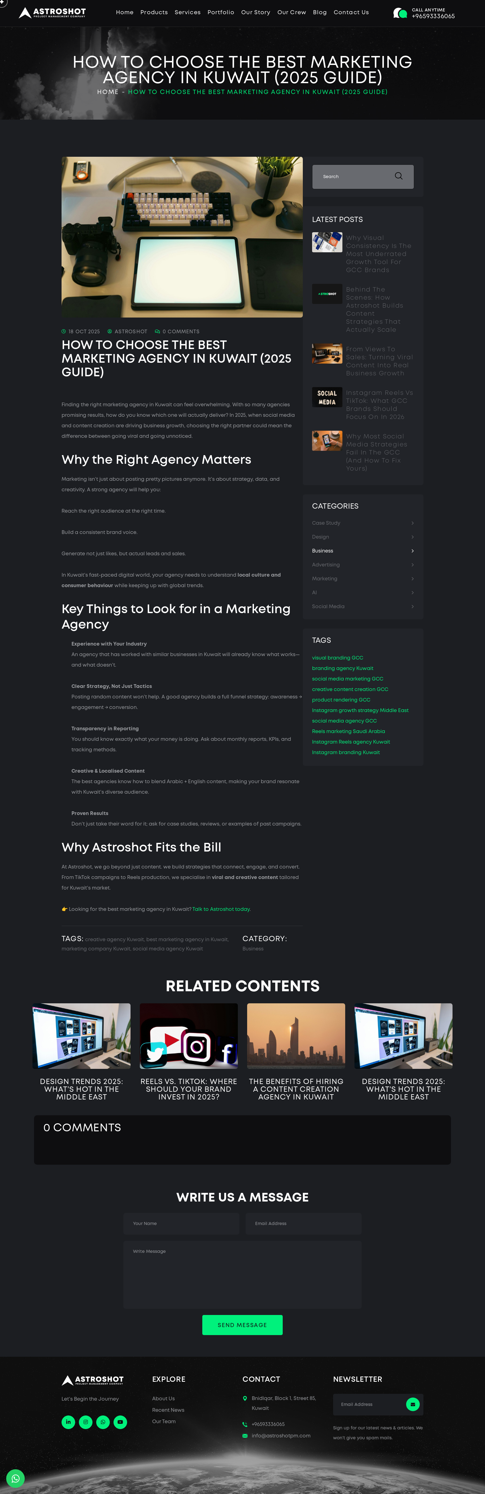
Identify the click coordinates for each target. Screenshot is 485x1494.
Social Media (328, 606)
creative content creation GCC (350, 689)
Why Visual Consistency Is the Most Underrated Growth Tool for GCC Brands (379, 254)
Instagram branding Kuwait (346, 752)
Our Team (164, 1421)
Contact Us (351, 12)
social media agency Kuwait (168, 949)
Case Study (326, 523)
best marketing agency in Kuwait (187, 939)
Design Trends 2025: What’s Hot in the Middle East (81, 1090)
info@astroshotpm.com (281, 1436)
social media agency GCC (344, 721)
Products (154, 12)
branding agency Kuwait (342, 668)
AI (314, 593)
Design (320, 537)
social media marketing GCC (347, 679)
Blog (320, 12)
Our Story (256, 12)
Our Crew (291, 12)
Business (253, 949)
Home (125, 12)
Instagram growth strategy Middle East (360, 710)
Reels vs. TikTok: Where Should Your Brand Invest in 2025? (188, 1090)
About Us (163, 1399)
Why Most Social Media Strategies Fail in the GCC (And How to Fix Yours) (376, 453)
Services (188, 12)
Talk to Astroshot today (221, 909)
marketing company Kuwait (96, 949)
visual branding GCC (337, 658)
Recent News (168, 1410)
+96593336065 (268, 1424)
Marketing (324, 579)
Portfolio (221, 12)
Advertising (326, 565)
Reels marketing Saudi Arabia (348, 731)
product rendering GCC (341, 700)
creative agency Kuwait (114, 939)
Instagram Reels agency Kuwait (351, 742)
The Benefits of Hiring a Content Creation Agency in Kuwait (296, 1090)
